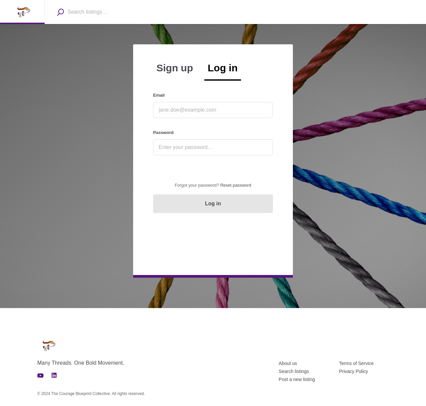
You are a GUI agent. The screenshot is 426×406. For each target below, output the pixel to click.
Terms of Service (356, 363)
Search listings (294, 371)
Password (163, 132)
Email (159, 95)
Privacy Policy (353, 371)
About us (288, 363)
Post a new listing (297, 379)
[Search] (60, 12)
